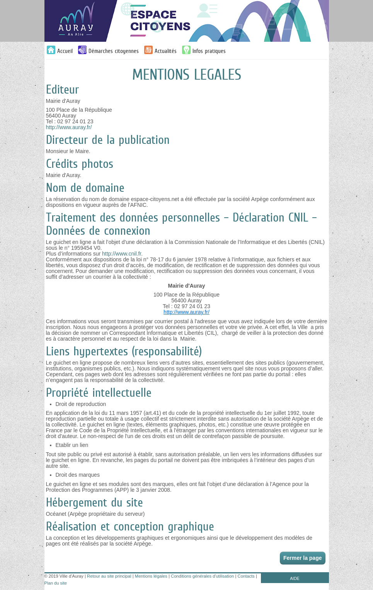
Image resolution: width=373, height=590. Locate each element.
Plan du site (55, 583)
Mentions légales (151, 576)
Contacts (246, 576)
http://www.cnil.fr (121, 254)
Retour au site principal (109, 576)
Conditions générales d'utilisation (202, 576)
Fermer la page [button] (302, 558)
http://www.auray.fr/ (69, 127)
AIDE (295, 578)
